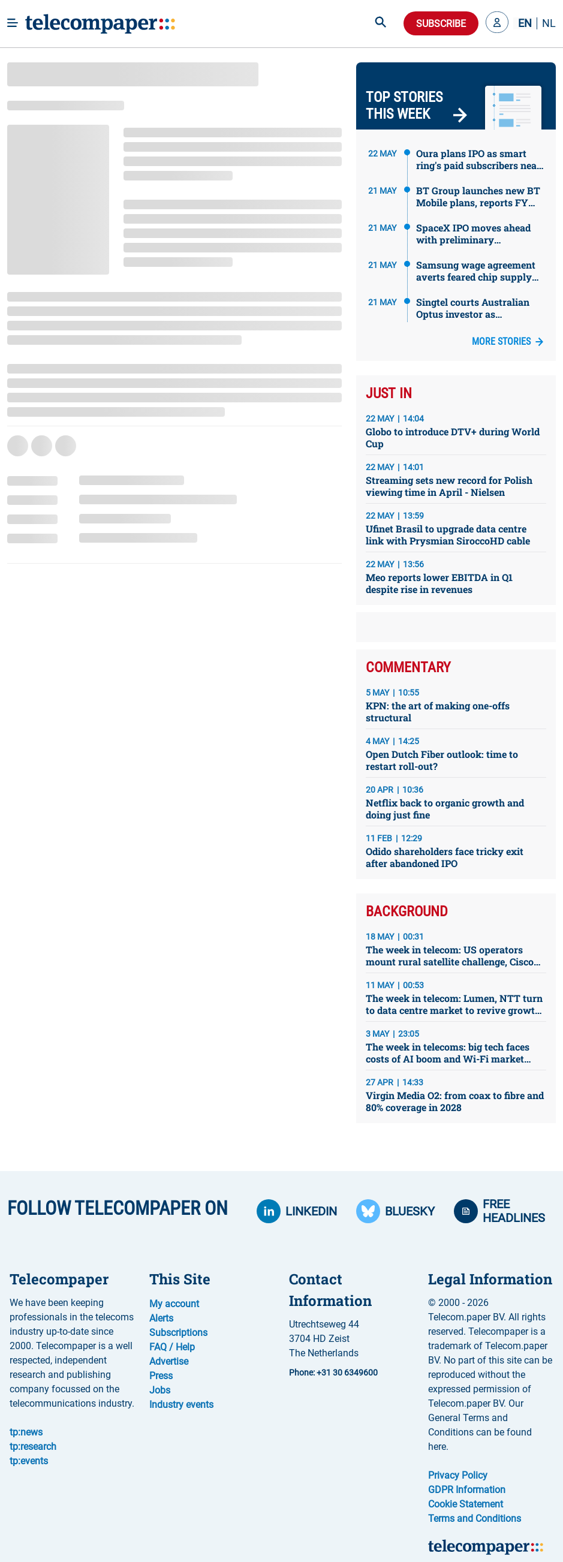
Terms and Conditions (474, 1518)
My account (174, 1304)
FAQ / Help (172, 1347)
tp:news (26, 1432)
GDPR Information (466, 1489)
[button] (497, 23)
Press (161, 1376)
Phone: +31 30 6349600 (333, 1372)
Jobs (159, 1390)
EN (525, 23)
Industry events (181, 1404)
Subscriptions (178, 1332)
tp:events (29, 1461)
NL (549, 23)
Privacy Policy (457, 1475)
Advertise (168, 1361)
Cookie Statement (465, 1504)
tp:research (33, 1446)
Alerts (161, 1318)
